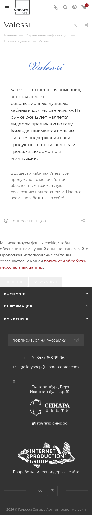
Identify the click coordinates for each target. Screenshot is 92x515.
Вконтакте (40, 491)
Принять (14, 281)
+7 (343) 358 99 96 (47, 358)
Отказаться (45, 281)
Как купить (16, 318)
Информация (18, 306)
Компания (15, 293)
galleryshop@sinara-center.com (50, 366)
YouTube (52, 491)
